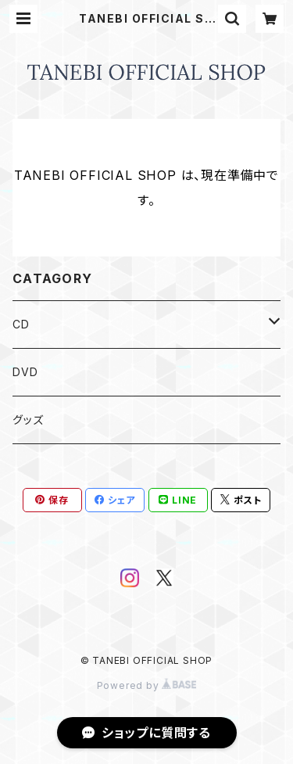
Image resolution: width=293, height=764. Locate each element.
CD (21, 324)
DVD (25, 371)
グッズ (28, 419)
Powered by (147, 685)
